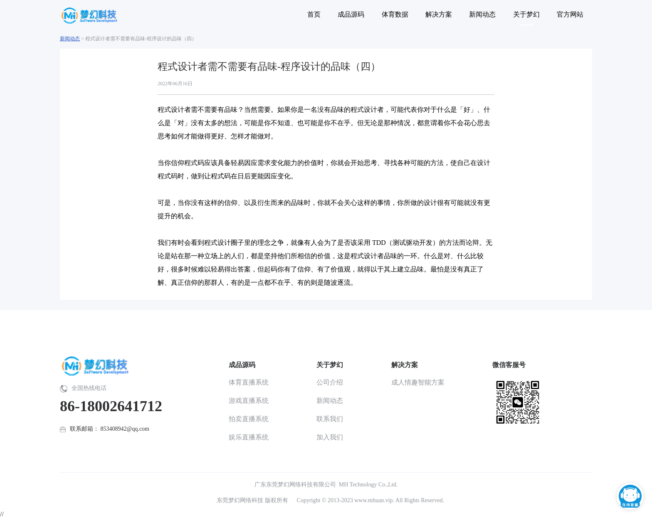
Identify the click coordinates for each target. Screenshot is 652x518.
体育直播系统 (249, 382)
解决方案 (404, 364)
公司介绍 (329, 382)
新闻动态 (70, 39)
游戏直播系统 (249, 400)
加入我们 (329, 437)
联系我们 (329, 418)
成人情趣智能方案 (418, 382)
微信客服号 (509, 364)
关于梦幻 (329, 364)
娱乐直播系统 (249, 437)
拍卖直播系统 (249, 418)
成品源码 (242, 364)
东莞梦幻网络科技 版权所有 (252, 500)
